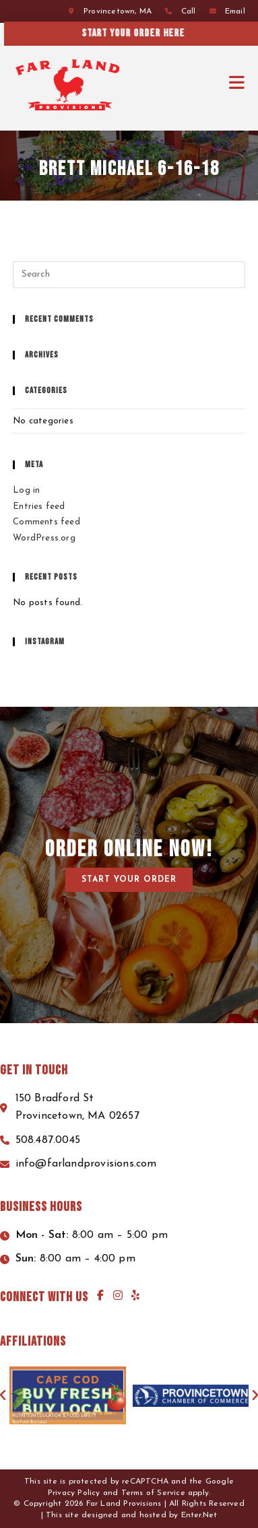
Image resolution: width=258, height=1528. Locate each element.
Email (235, 11)
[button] (129, 880)
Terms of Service (153, 1493)
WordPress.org (44, 538)
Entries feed (39, 506)
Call (188, 11)
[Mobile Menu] (237, 83)
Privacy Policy (74, 1493)
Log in (26, 490)
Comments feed (46, 522)
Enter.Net (199, 1515)
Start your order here (153, 33)
